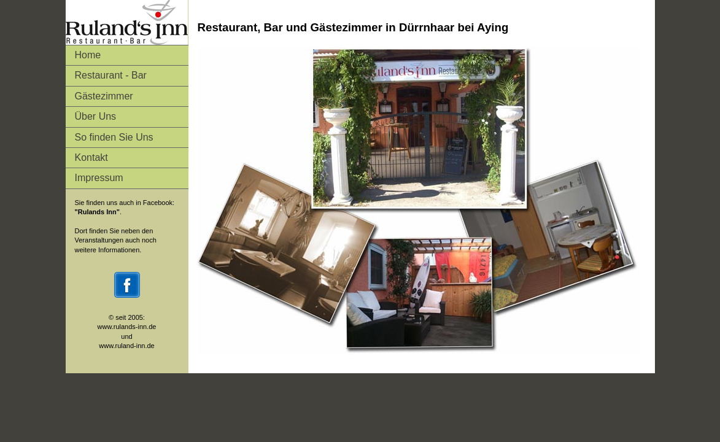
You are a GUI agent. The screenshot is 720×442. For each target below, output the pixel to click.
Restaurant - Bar (111, 75)
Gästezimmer (104, 96)
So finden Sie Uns (114, 137)
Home (88, 55)
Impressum (99, 178)
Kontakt (91, 157)
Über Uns (96, 116)
